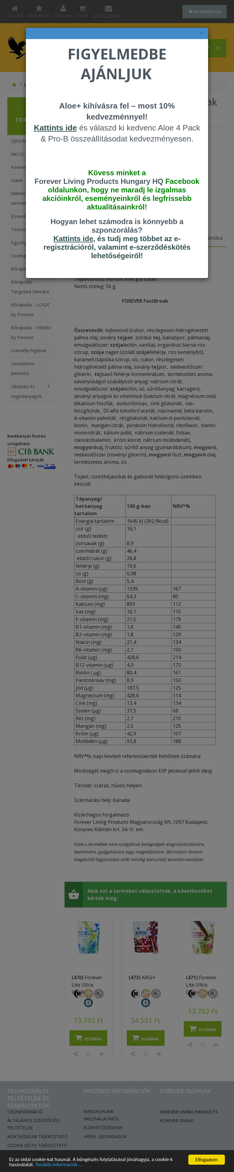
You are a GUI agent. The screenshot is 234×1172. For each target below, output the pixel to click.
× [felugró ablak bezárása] (202, 33)
